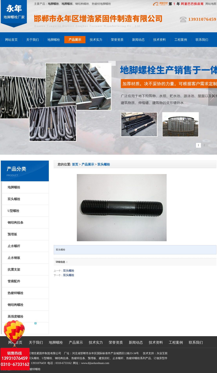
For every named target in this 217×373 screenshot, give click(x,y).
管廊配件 (14, 281)
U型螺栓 (13, 210)
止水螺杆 (14, 246)
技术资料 (159, 39)
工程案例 (180, 39)
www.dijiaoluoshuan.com (95, 363)
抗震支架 (14, 269)
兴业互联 (162, 353)
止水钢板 (14, 257)
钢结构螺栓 (15, 304)
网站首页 (11, 39)
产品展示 (75, 39)
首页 (75, 164)
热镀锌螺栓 (15, 293)
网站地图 (210, 3)
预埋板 (12, 234)
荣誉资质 (117, 39)
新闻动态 (138, 39)
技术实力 (96, 39)
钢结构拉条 (15, 222)
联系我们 (202, 39)
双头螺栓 (14, 199)
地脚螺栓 (53, 39)
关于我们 (32, 39)
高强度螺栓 (15, 316)
